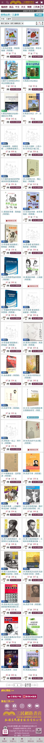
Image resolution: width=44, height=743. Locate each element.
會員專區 (40, 740)
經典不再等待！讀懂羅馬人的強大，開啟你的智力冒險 (36, 11)
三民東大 (37, 7)
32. (32, 541)
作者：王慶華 (6, 19)
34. (32, 574)
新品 (11, 7)
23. (11, 408)
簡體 (29, 7)
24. (32, 410)
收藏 (21, 740)
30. (32, 508)
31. (11, 541)
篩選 (39, 15)
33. (11, 574)
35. (11, 606)
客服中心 (13, 740)
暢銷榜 (4, 7)
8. (33, 148)
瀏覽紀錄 (31, 740)
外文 (23, 7)
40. (30, 670)
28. (32, 473)
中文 (17, 7)
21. (11, 375)
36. (32, 604)
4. (30, 81)
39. (9, 670)
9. (10, 181)
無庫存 (3, 154)
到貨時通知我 (33, 417)
